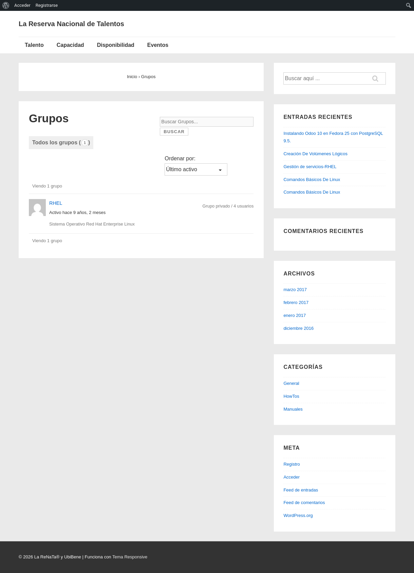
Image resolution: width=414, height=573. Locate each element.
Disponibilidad (115, 45)
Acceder (291, 477)
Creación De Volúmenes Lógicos (315, 153)
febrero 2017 (295, 302)
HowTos (291, 396)
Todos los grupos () (61, 142)
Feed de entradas (300, 490)
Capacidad (70, 45)
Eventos (157, 45)
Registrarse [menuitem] (47, 5)
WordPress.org (298, 515)
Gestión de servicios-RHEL (309, 166)
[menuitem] (6, 5)
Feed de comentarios (304, 502)
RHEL (55, 203)
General (291, 383)
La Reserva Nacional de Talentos (71, 24)
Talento (34, 45)
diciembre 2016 (298, 328)
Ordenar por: (180, 158)
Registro (291, 464)
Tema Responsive (129, 556)
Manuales (292, 409)
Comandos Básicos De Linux (311, 179)
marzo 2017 (295, 289)
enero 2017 (294, 315)
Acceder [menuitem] (22, 5)
